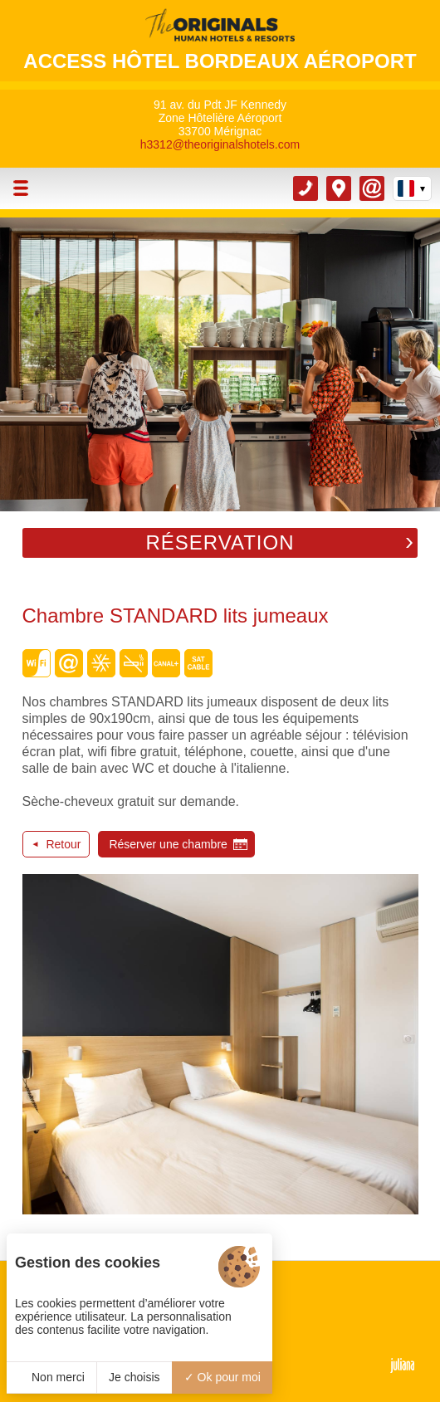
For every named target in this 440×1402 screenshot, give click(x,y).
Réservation (219, 542)
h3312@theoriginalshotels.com (220, 144)
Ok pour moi (222, 1377)
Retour (63, 844)
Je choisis (134, 1377)
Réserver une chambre (168, 844)
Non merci (51, 1377)
